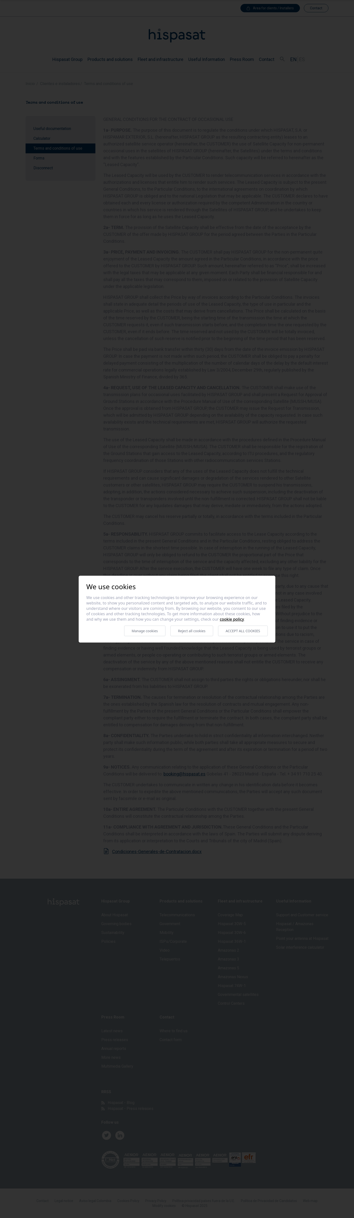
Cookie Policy (232, 619)
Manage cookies (145, 631)
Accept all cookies (243, 631)
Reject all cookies (192, 631)
